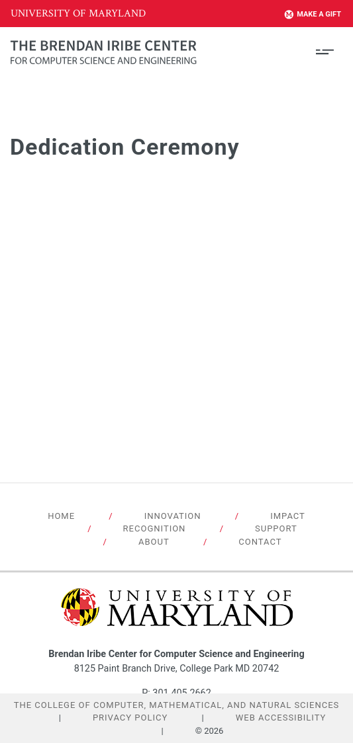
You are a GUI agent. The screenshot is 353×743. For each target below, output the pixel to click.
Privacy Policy (130, 718)
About (154, 542)
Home (61, 516)
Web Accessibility (281, 718)
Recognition (154, 528)
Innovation (172, 516)
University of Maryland (78, 13)
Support (276, 528)
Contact (259, 542)
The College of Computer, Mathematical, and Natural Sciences (177, 705)
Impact (287, 516)
